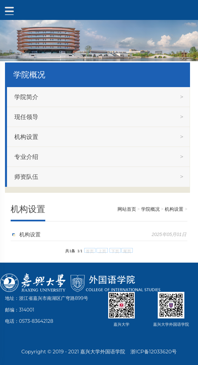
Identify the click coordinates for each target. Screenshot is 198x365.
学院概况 (150, 209)
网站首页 (126, 209)
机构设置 (174, 209)
